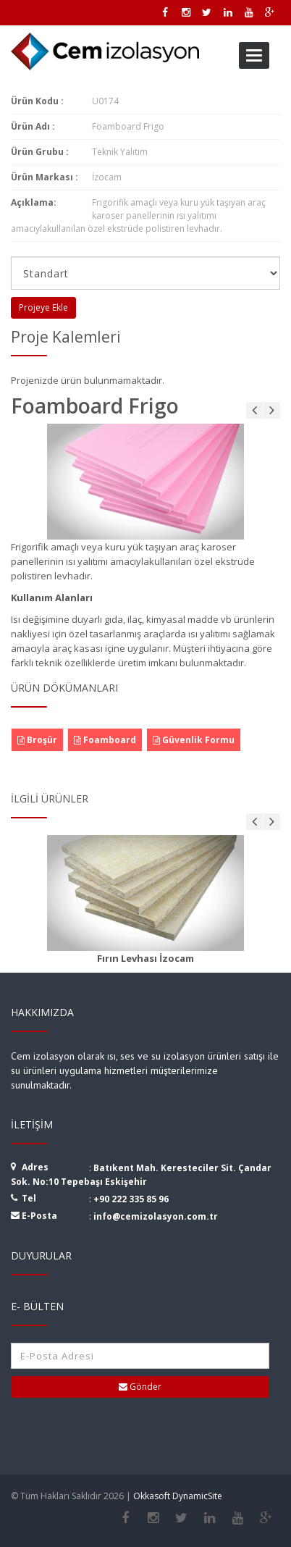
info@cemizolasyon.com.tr (155, 1216)
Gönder (140, 1386)
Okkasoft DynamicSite (177, 1496)
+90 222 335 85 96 (131, 1199)
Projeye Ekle (43, 307)
